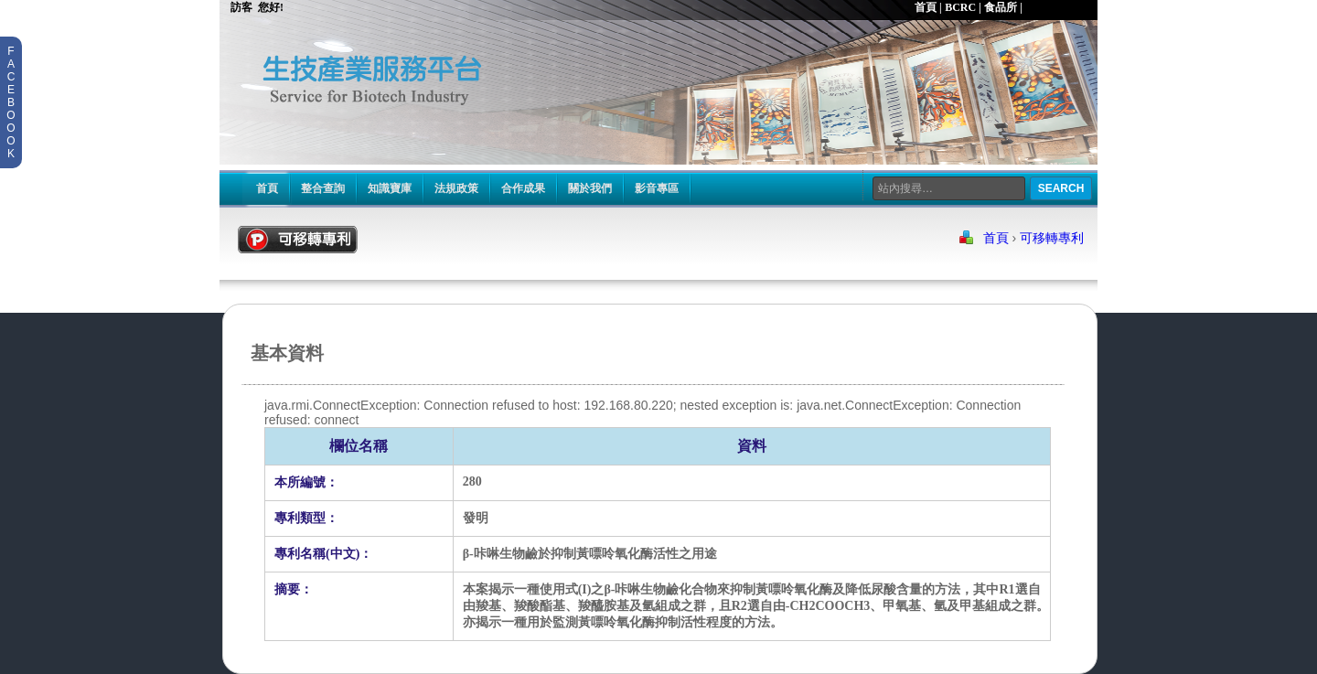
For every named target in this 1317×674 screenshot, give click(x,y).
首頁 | (928, 7)
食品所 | (1003, 7)
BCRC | (963, 7)
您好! (272, 7)
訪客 (237, 7)
